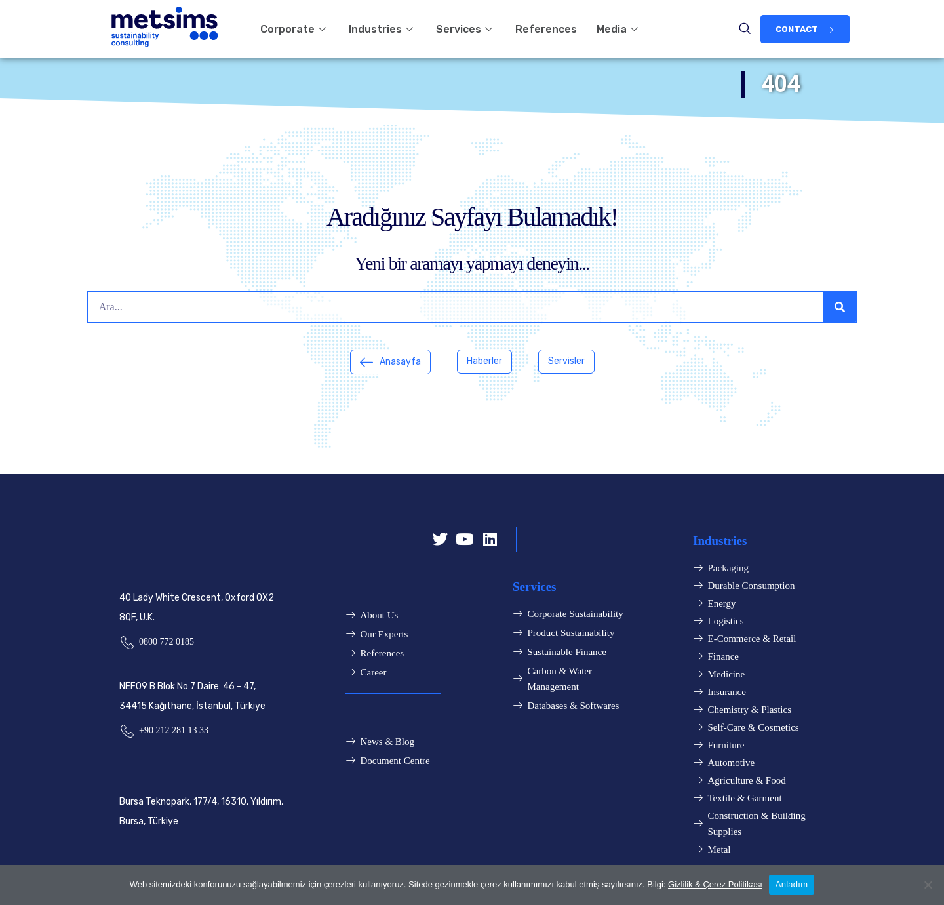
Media (619, 29)
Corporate (294, 29)
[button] (805, 29)
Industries (382, 29)
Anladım (792, 884)
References (546, 29)
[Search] (839, 307)
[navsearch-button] (745, 29)
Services (466, 29)
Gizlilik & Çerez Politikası (715, 884)
